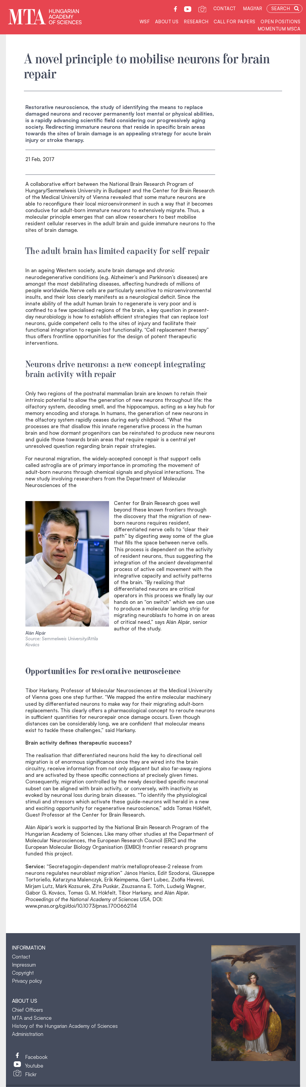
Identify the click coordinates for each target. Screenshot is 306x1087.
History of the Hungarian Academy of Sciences (65, 1026)
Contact (224, 8)
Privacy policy (27, 981)
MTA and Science (32, 1018)
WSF (145, 22)
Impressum (24, 965)
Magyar (252, 8)
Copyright (23, 973)
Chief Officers (27, 1010)
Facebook (36, 1057)
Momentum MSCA (279, 29)
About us (166, 22)
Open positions (280, 22)
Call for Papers (234, 22)
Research (196, 22)
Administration (27, 1034)
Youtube (34, 1065)
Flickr (30, 1074)
